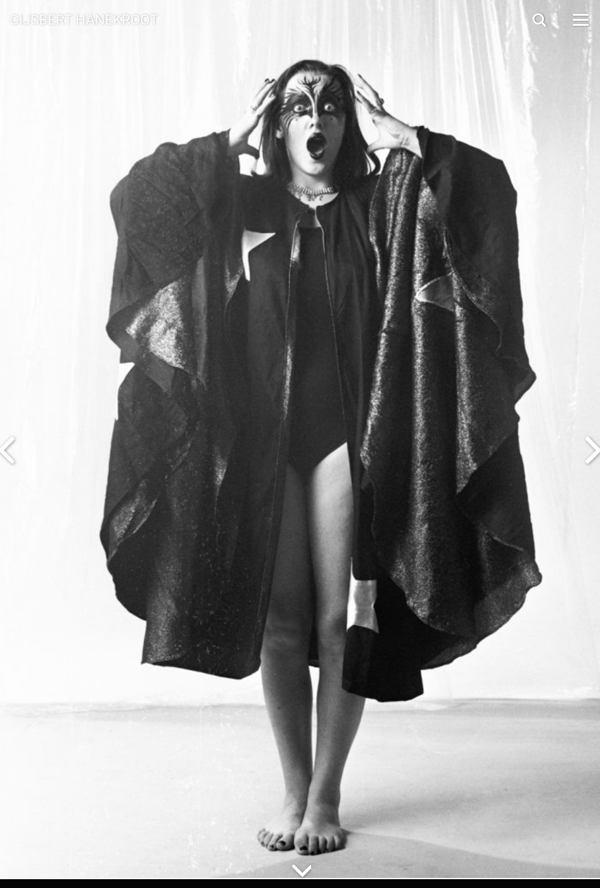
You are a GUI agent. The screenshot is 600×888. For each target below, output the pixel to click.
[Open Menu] (580, 20)
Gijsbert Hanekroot (83, 18)
